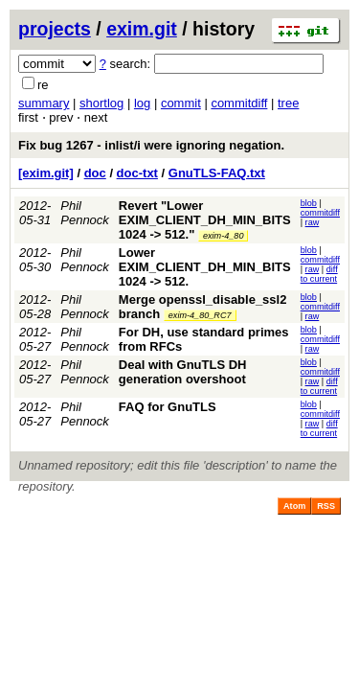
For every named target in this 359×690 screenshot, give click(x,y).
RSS (326, 506)
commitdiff (239, 103)
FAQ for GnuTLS (167, 407)
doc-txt (137, 173)
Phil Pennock (84, 212)
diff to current (319, 274)
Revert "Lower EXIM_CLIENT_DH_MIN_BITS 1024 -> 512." (205, 220)
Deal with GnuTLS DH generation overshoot (183, 371)
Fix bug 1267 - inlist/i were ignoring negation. (151, 145)
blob (309, 203)
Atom (294, 506)
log (142, 103)
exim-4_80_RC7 (200, 315)
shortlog (101, 103)
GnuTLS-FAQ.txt (216, 173)
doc (95, 173)
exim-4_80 (223, 236)
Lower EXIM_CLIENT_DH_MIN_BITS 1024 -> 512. (205, 266)
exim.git (141, 28)
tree (288, 103)
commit (181, 103)
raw (312, 222)
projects (54, 28)
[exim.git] (46, 173)
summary (43, 103)
